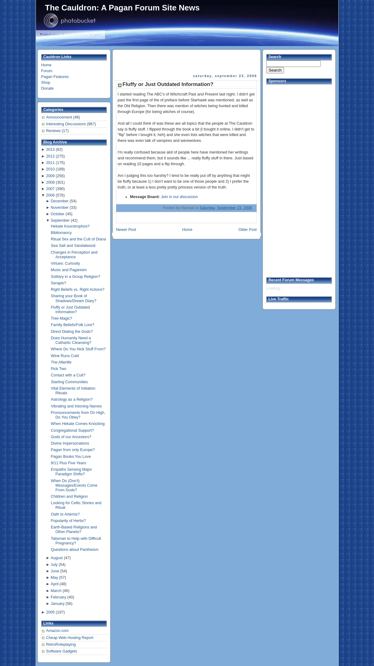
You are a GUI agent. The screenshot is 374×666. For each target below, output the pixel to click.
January (57, 604)
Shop (45, 82)
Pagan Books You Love (71, 456)
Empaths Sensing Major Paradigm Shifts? (71, 471)
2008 (50, 182)
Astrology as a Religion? (72, 399)
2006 (50, 195)
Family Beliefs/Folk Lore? (73, 325)
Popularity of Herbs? (68, 521)
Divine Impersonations (70, 443)
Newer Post (126, 230)
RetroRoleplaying (61, 644)
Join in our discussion (179, 197)
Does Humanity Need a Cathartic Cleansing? (71, 340)
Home (46, 65)
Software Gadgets (61, 651)
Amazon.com (57, 631)
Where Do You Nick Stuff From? (78, 349)
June (55, 571)
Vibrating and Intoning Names (76, 406)
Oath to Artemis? (65, 514)
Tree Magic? (61, 318)
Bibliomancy (61, 233)
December (59, 201)
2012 (50, 156)
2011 (50, 163)
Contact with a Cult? (68, 375)
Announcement (59, 117)
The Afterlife (61, 362)
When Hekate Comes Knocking (78, 424)
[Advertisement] (187, 62)
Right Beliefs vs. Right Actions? (78, 289)
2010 (50, 169)
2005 (50, 612)
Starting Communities (69, 382)
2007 (50, 189)
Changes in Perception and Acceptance (74, 254)
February (58, 597)
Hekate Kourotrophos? (70, 226)
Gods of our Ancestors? (71, 437)
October (57, 214)
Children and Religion (69, 496)
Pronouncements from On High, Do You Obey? (78, 415)
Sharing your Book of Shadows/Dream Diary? (73, 298)
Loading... (274, 288)
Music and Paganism (69, 270)
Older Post (247, 230)
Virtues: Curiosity (65, 263)
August (57, 558)
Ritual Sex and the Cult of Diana (78, 239)
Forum (46, 71)
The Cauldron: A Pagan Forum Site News (122, 7)
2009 (50, 176)
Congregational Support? (72, 430)
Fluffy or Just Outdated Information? (70, 309)
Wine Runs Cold (65, 356)
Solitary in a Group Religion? (75, 277)
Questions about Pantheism (75, 549)
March (56, 591)
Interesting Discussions (66, 124)
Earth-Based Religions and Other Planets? (74, 529)
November (59, 207)
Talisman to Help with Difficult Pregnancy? (76, 540)
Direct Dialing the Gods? (72, 331)
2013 (50, 149)
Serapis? (58, 283)
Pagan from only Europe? (73, 450)
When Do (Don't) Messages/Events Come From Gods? (74, 485)
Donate (47, 88)
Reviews (54, 131)
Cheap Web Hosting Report (69, 638)
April (54, 584)
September (60, 220)
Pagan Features (55, 77)
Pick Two (58, 369)
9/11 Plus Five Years (68, 463)
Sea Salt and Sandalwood (73, 245)
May (54, 577)
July (54, 565)
